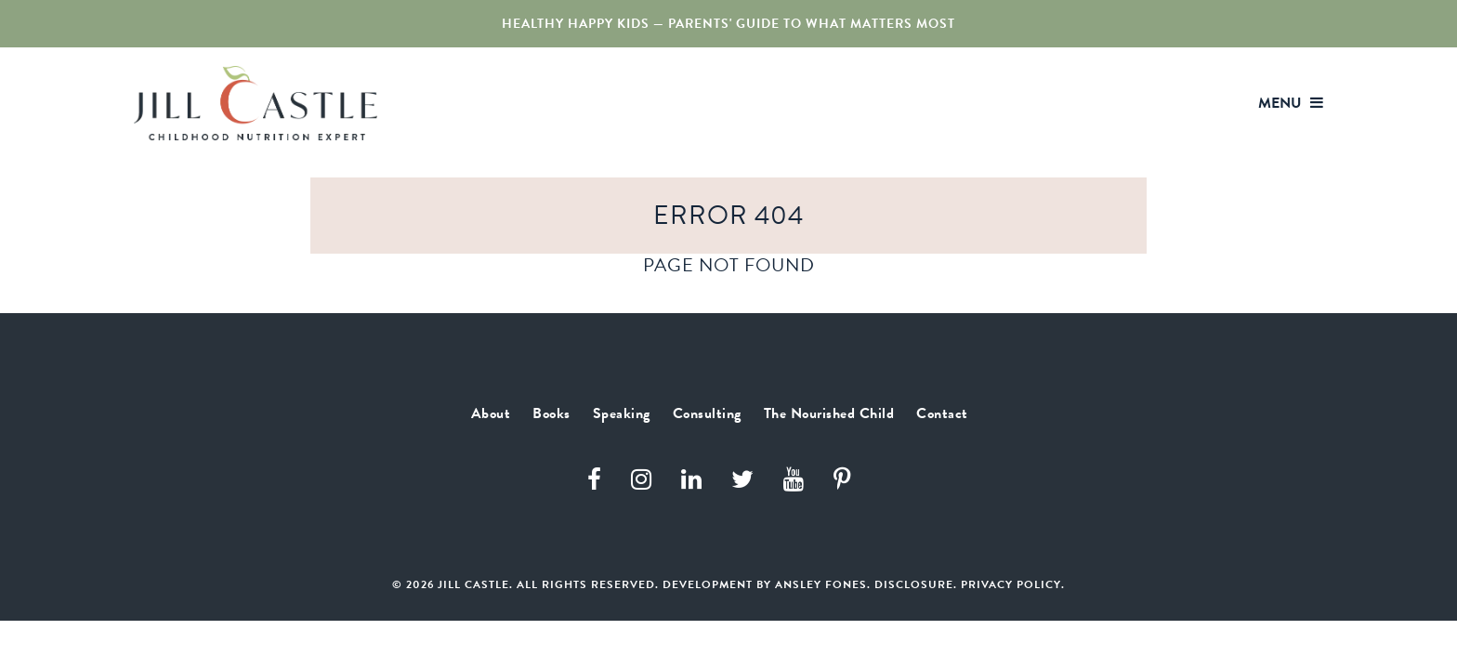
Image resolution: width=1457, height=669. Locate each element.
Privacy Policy (1011, 603)
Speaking (847, 104)
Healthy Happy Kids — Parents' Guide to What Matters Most (728, 23)
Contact (1235, 104)
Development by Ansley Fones (765, 603)
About (694, 104)
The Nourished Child (1098, 104)
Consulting (949, 104)
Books (765, 104)
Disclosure (913, 603)
